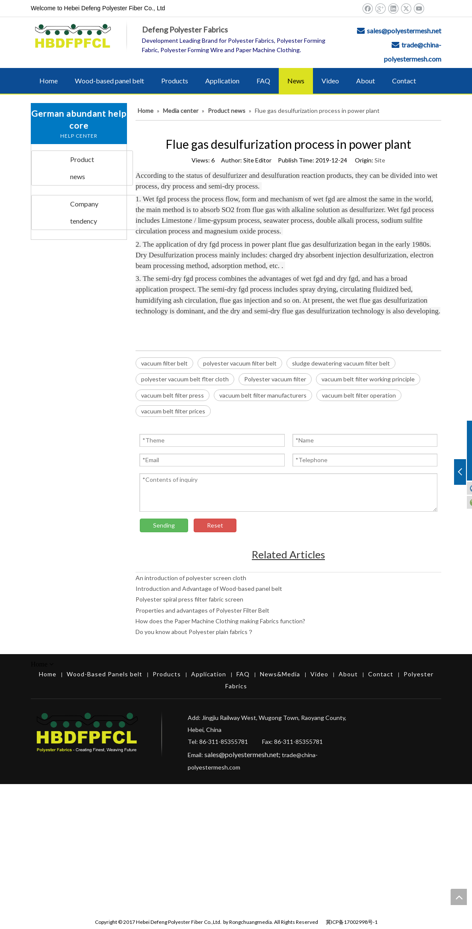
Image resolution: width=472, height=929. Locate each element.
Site (380, 160)
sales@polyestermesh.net (404, 31)
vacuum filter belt (164, 363)
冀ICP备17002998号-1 (352, 922)
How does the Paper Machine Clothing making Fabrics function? (220, 621)
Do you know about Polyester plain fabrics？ (195, 631)
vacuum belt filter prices (173, 411)
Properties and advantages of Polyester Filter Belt (202, 610)
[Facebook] (367, 8)
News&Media (280, 674)
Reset (215, 525)
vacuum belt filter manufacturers (263, 395)
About (348, 674)
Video (319, 674)
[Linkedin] (393, 8)
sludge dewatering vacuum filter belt (341, 363)
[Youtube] (418, 8)
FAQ (243, 674)
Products (167, 674)
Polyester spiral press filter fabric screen (189, 599)
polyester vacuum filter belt (240, 363)
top (459, 897)
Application (208, 674)
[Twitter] (406, 8)
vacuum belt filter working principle (368, 379)
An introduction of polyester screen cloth (191, 577)
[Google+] (380, 8)
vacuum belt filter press (172, 395)
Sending (164, 525)
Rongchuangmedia (250, 922)
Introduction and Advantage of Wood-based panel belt (209, 588)
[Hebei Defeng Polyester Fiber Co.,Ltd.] (410, 739)
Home (47, 674)
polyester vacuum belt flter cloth (185, 379)
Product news (82, 167)
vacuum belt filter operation (359, 395)
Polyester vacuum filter (275, 379)
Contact (380, 674)
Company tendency (84, 212)
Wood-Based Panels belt (104, 674)
